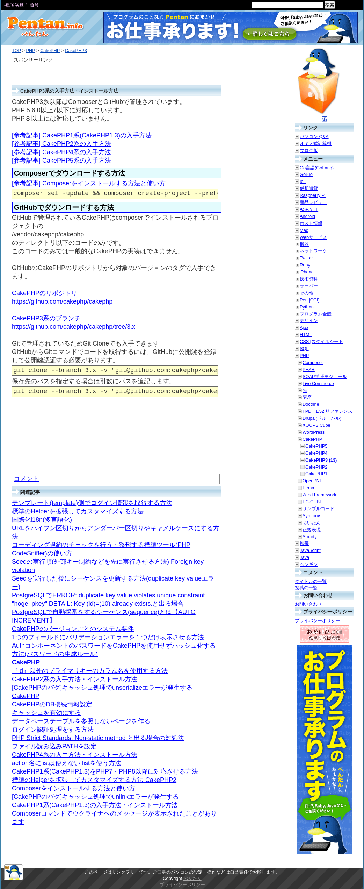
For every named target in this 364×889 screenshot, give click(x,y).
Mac (304, 230)
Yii (305, 390)
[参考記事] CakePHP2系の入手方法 (61, 143)
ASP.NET (309, 209)
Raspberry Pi (313, 195)
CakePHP (50, 50)
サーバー (309, 286)
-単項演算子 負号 (21, 5)
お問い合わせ (308, 604)
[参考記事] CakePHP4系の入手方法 (61, 152)
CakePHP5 (316, 446)
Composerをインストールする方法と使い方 (73, 788)
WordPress (314, 432)
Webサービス (313, 237)
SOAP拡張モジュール (325, 376)
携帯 (304, 543)
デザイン (309, 320)
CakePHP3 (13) (321, 460)
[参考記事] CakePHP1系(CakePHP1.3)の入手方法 (82, 135)
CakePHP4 (316, 453)
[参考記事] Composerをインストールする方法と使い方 (89, 183)
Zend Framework (319, 494)
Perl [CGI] (309, 300)
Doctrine (311, 404)
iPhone (307, 272)
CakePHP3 (76, 50)
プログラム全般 (316, 314)
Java (304, 557)
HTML (306, 334)
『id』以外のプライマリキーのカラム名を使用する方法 (90, 670)
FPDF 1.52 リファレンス (327, 411)
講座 (307, 397)
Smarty (310, 536)
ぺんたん (192, 878)
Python (307, 307)
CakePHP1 (316, 473)
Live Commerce (318, 383)
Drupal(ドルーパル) (322, 418)
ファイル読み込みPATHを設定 (54, 746)
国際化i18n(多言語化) (42, 519)
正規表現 (312, 529)
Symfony (311, 515)
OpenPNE (313, 480)
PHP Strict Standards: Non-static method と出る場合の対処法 (98, 737)
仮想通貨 (309, 188)
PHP (30, 50)
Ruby (305, 265)
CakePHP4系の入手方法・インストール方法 (74, 754)
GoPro (306, 174)
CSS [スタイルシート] (322, 341)
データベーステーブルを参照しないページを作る (81, 721)
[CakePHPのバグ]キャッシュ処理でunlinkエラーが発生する (95, 796)
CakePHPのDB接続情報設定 (52, 704)
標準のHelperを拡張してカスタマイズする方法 (78, 511)
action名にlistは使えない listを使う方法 (66, 763)
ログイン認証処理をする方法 (53, 729)
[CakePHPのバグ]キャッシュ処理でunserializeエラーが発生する (102, 687)
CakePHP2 (316, 467)
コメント (26, 478)
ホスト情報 (311, 223)
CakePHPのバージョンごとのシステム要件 (73, 628)
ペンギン (309, 564)
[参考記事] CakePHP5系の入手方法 (61, 160)
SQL (304, 348)
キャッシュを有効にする (46, 712)
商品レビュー (313, 202)
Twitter (306, 258)
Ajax (304, 327)
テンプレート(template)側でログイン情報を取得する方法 (92, 502)
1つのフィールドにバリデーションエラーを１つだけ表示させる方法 (108, 637)
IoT (303, 181)
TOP (16, 50)
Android (307, 216)
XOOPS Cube (316, 425)
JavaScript (310, 550)
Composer (313, 362)
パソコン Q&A (314, 136)
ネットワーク (313, 251)
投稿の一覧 (306, 587)
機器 (304, 244)
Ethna (308, 487)
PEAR (309, 369)
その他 (306, 293)
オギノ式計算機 (316, 143)
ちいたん (312, 522)
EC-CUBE (313, 501)
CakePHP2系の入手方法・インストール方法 (74, 679)
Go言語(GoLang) (317, 167)
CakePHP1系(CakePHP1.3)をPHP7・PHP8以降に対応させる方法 (105, 771)
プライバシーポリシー (317, 620)
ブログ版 (309, 150)
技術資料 (309, 279)
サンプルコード (318, 508)
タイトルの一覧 (311, 581)
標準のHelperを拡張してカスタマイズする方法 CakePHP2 (94, 779)
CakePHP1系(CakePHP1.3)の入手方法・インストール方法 (95, 805)
